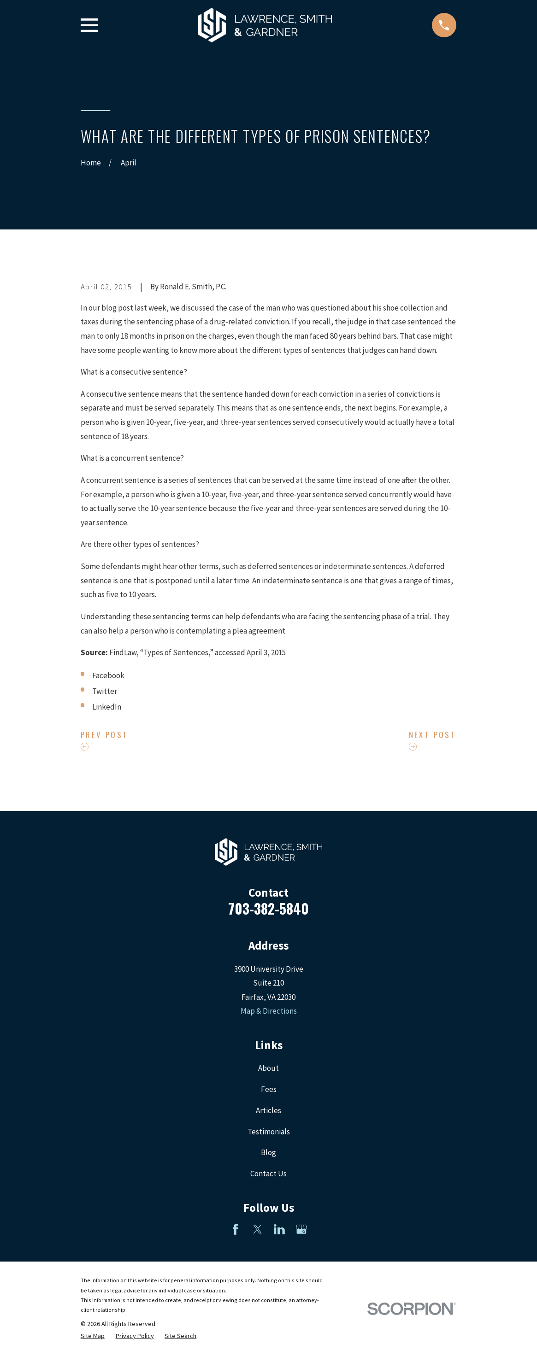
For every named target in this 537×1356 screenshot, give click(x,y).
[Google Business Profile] (301, 1229)
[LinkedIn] (279, 1229)
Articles (268, 1110)
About (268, 1068)
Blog (268, 1152)
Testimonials (269, 1132)
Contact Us (268, 1173)
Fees (269, 1089)
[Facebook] (235, 1229)
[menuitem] (93, 1336)
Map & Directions (269, 1011)
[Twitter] (257, 1229)
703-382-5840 (268, 908)
